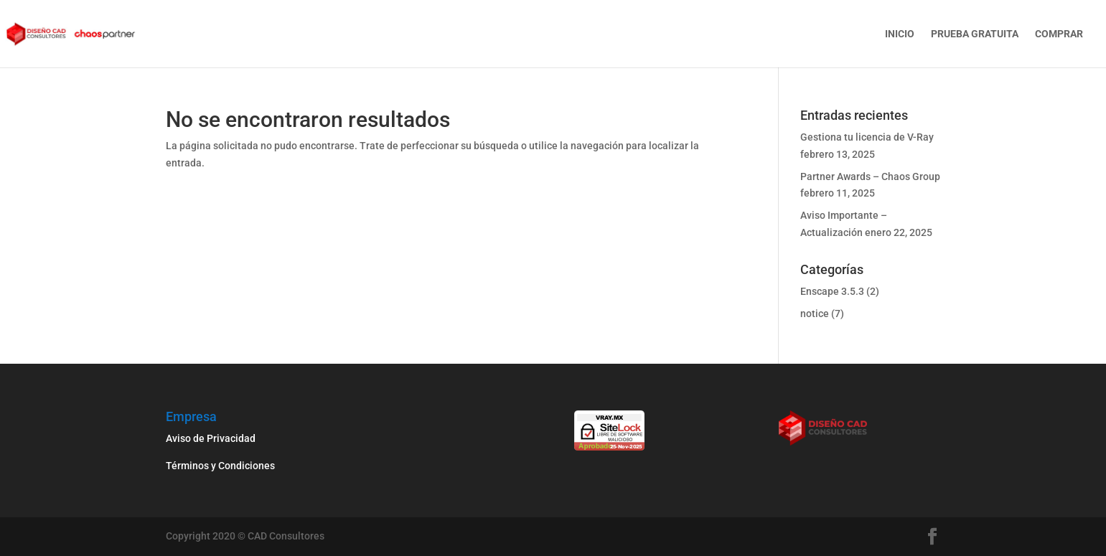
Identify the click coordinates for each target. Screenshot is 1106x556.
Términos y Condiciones (221, 465)
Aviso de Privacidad (211, 438)
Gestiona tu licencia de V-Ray (867, 137)
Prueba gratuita (974, 34)
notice (814, 313)
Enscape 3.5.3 (832, 291)
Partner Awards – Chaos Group (870, 176)
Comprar (1059, 34)
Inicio (899, 34)
